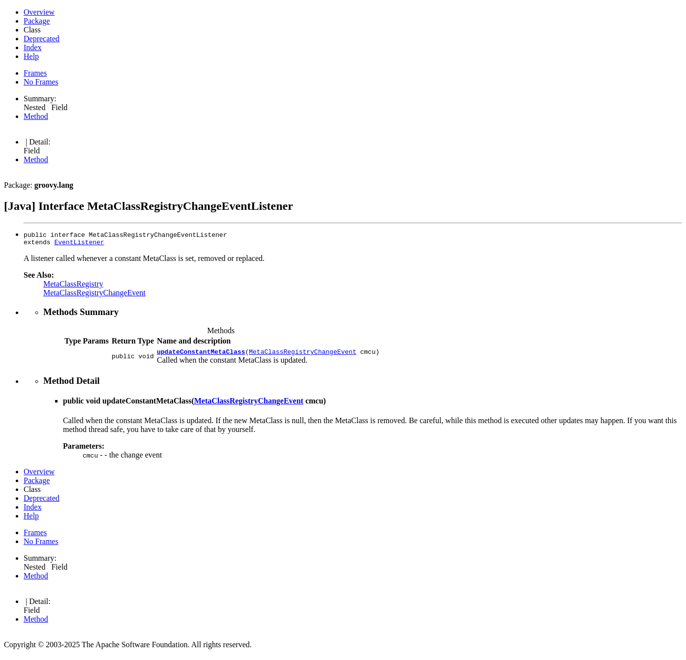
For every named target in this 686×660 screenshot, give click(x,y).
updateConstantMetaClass (201, 354)
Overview (39, 12)
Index (32, 47)
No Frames (41, 82)
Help (31, 56)
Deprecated (42, 38)
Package (37, 21)
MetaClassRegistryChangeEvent (94, 294)
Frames (35, 73)
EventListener (79, 243)
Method (36, 116)
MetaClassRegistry (73, 285)
